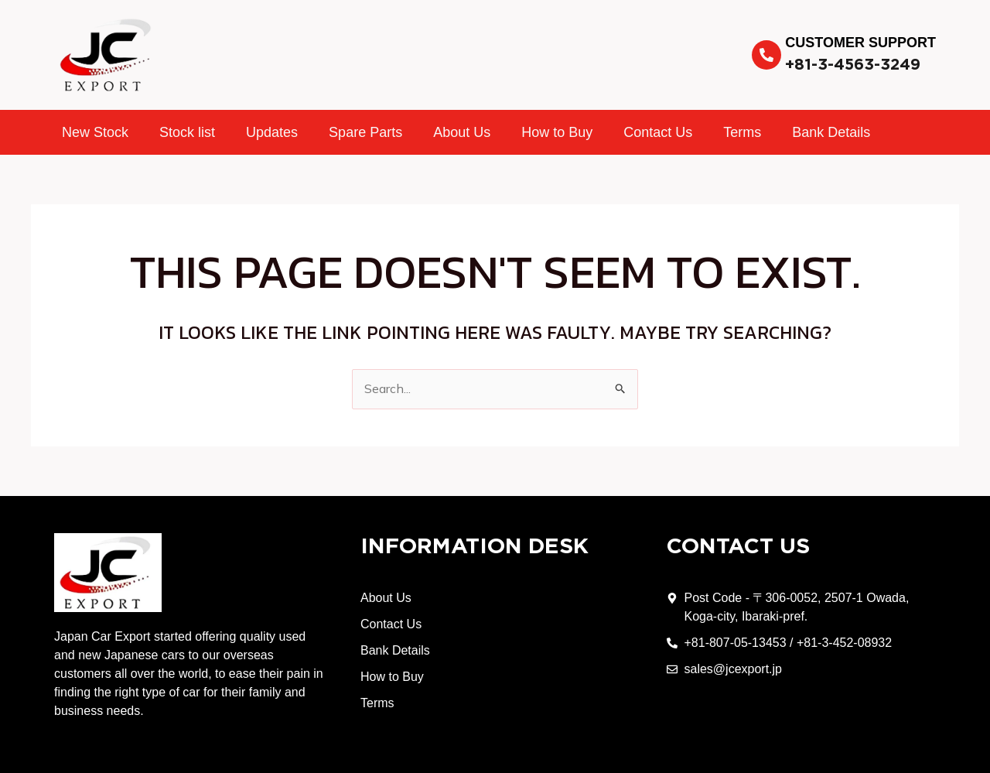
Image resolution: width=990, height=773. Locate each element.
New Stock (95, 132)
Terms (742, 132)
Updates (272, 132)
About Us (461, 132)
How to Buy (556, 132)
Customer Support (860, 42)
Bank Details (831, 132)
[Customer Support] (766, 55)
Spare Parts (365, 132)
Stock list (187, 132)
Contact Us (657, 132)
